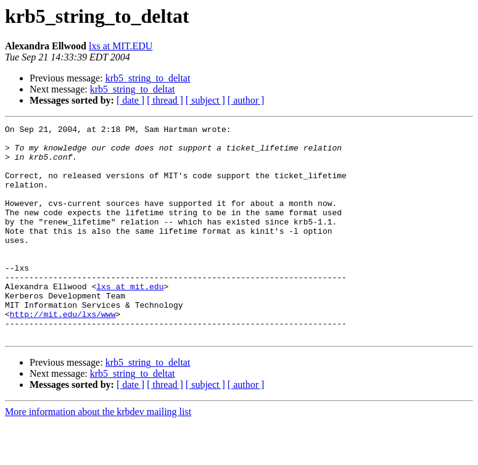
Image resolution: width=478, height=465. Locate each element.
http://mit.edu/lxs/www (63, 352)
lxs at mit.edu (129, 319)
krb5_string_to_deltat (148, 78)
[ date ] (130, 100)
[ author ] (246, 100)
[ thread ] (165, 100)
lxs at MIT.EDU (120, 46)
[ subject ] (205, 100)
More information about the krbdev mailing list (98, 454)
